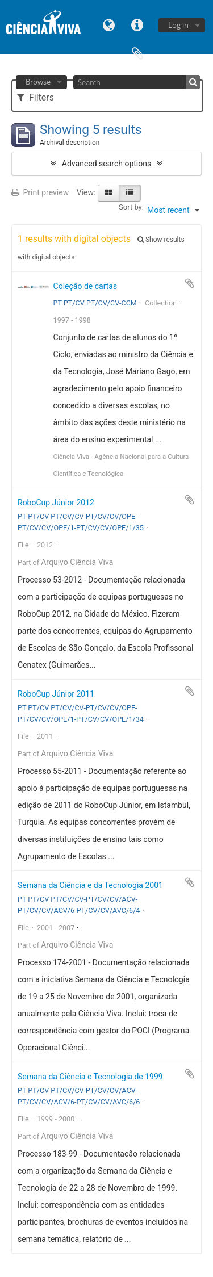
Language (109, 24)
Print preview (40, 192)
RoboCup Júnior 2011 (56, 693)
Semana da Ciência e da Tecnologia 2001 (90, 885)
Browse (38, 82)
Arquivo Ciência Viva (77, 562)
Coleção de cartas (85, 286)
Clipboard (137, 52)
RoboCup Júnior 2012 (56, 502)
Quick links (137, 24)
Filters (35, 97)
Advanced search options (106, 163)
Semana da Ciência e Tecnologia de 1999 (90, 1076)
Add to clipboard (189, 283)
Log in (178, 25)
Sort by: (131, 207)
